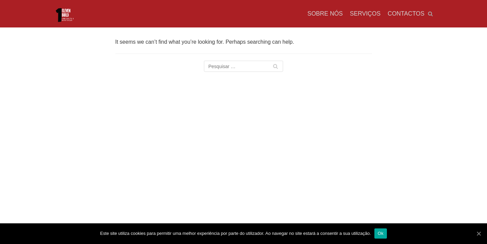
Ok (381, 233)
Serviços (365, 13)
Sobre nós (325, 13)
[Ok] (478, 233)
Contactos (406, 13)
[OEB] (64, 16)
